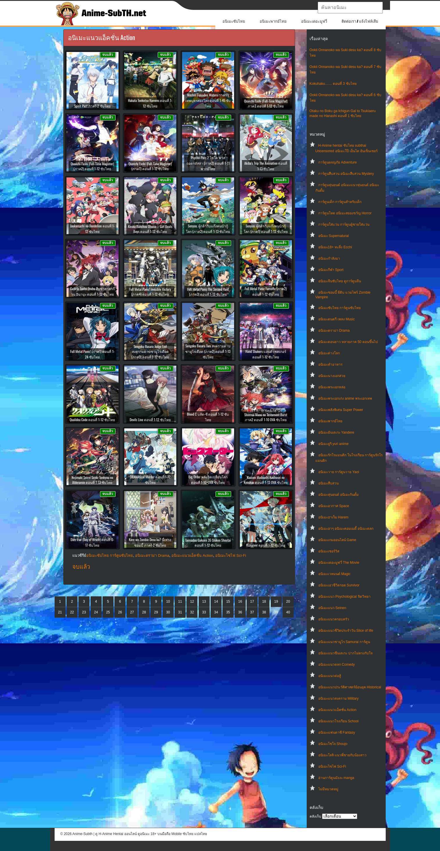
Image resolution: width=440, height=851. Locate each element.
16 (240, 601)
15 (228, 601)
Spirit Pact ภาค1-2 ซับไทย (92, 105)
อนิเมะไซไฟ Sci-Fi (332, 766)
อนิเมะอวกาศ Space (333, 506)
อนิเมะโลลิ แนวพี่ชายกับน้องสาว (342, 755)
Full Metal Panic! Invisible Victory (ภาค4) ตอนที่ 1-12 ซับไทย (150, 292)
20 (288, 601)
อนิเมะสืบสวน (328, 483)
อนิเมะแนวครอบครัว (333, 619)
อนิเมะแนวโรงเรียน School (338, 721)
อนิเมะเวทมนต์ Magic (334, 574)
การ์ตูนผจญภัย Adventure (337, 162)
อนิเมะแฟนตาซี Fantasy (336, 732)
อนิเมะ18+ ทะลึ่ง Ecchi (335, 247)
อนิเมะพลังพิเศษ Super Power (340, 410)
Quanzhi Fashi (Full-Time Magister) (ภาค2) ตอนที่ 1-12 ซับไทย (92, 166)
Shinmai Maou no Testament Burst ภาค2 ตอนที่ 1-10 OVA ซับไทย (265, 417)
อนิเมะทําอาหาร (330, 364)
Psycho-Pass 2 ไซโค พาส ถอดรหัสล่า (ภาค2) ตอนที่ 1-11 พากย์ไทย (208, 163)
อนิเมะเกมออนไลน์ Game (337, 540)
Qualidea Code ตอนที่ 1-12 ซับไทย (92, 419)
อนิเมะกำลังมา (329, 258)
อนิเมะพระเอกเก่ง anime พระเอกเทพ (345, 398)
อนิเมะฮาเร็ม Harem (333, 517)
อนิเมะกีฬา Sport (331, 270)
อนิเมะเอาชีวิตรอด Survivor (339, 585)
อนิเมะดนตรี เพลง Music (336, 319)
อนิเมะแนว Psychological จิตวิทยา (344, 597)
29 (156, 612)
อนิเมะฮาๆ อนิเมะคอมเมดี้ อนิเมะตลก (346, 529)
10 (168, 601)
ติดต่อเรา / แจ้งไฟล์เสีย (360, 21)
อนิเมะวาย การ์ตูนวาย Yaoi (338, 472)
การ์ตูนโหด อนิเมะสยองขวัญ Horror (345, 213)
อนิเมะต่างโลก (329, 353)
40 (288, 612)
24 (96, 612)
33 (204, 612)
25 (108, 612)
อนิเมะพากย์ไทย (273, 21)
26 (120, 612)
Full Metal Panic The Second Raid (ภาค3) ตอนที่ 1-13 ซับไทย (208, 292)
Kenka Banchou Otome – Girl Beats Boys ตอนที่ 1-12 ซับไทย (150, 229)
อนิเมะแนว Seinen (332, 608)
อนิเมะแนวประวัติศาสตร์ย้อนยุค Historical (349, 687)
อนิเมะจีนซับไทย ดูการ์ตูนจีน (339, 281)
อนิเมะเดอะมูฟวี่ (314, 21)
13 (204, 601)
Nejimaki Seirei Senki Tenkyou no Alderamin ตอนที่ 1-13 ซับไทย (92, 480)
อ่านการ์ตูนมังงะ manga (336, 778)
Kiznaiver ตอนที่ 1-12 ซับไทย (265, 545)
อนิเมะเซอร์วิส (328, 551)
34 (216, 612)
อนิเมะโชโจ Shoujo (333, 744)
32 (192, 612)
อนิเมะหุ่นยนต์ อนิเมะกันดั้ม (338, 495)
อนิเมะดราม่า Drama (334, 330)
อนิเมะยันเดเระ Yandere (336, 432)
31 (180, 612)
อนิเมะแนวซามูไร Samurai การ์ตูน (344, 642)
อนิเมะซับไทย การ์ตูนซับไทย (339, 308)
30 (168, 612)
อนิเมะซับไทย (233, 21)
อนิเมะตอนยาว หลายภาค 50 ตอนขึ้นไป (348, 342)
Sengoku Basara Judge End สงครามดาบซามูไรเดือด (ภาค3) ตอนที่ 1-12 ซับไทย (150, 351)
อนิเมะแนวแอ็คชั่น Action (337, 710)
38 (264, 612)
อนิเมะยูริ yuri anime (333, 444)
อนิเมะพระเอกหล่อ (331, 387)
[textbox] (350, 7)
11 (180, 601)
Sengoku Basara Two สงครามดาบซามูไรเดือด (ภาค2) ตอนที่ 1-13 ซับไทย (208, 351)
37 (252, 612)
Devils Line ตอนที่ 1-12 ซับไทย (150, 419)
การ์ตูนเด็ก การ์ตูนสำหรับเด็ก (340, 202)
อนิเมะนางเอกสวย (331, 376)
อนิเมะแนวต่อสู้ (329, 676)
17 (252, 601)
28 (144, 612)
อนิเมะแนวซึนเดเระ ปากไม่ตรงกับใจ (345, 653)
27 (132, 612)
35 (228, 612)
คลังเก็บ (315, 816)
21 (60, 612)
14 (216, 601)
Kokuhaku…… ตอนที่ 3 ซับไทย (333, 84)
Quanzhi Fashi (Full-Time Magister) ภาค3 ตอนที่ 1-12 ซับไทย (266, 103)
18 (264, 601)
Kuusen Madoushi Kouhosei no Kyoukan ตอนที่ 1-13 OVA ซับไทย (266, 480)
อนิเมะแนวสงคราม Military (338, 698)
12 (192, 601)
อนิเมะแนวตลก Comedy (336, 665)
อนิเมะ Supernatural (333, 236)
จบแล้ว (81, 566)
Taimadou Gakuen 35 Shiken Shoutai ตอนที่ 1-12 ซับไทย (208, 542)
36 (240, 612)
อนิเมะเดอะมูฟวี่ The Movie (338, 563)
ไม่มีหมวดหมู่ (328, 789)
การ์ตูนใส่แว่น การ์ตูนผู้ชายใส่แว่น (343, 224)
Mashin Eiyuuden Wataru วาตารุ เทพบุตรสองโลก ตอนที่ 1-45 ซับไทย (208, 100)
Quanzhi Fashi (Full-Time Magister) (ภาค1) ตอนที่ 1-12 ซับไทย (150, 166)
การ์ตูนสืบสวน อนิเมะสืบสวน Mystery (346, 174)
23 (84, 612)
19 (276, 601)
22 (72, 612)
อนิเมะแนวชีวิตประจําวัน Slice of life (345, 631)
